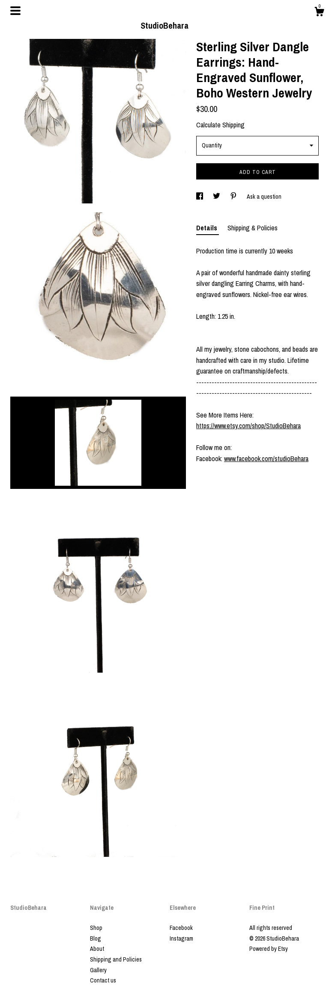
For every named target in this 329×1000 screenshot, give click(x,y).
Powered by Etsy (268, 949)
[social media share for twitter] (217, 196)
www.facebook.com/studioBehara (266, 458)
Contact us (103, 980)
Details (207, 227)
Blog (95, 938)
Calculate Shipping (220, 124)
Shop (96, 928)
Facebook (181, 928)
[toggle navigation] (15, 10)
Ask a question (264, 196)
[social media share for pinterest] (234, 196)
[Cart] (319, 12)
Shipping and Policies (116, 959)
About (97, 949)
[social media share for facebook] (200, 196)
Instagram (181, 938)
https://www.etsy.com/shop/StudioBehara (248, 425)
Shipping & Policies (252, 227)
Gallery (98, 970)
